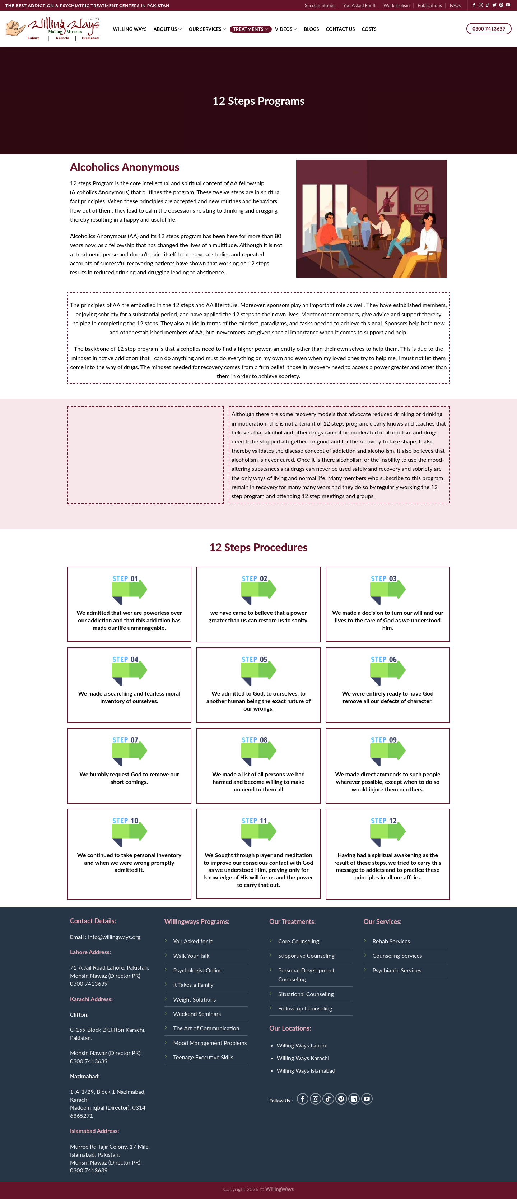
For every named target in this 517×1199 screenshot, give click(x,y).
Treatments (250, 29)
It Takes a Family (193, 984)
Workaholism (396, 5)
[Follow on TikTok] (487, 5)
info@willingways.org (114, 936)
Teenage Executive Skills (203, 1057)
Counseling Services (397, 955)
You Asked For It (359, 5)
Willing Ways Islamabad (306, 1070)
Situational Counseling (306, 993)
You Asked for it (193, 941)
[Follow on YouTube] (508, 5)
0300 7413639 (89, 983)
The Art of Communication (206, 1027)
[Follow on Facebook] (474, 5)
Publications (430, 5)
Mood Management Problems (210, 1042)
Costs (369, 29)
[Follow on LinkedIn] (354, 1099)
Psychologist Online (198, 970)
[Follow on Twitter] (494, 5)
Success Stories (320, 5)
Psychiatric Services (397, 970)
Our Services (208, 29)
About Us (168, 29)
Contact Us (340, 29)
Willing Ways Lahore (302, 1045)
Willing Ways (130, 29)
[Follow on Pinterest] (501, 5)
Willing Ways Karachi (303, 1057)
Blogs (311, 29)
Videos (286, 29)
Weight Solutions (194, 999)
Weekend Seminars (197, 1013)
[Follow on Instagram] (481, 5)
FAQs (455, 5)
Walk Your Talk (191, 955)
